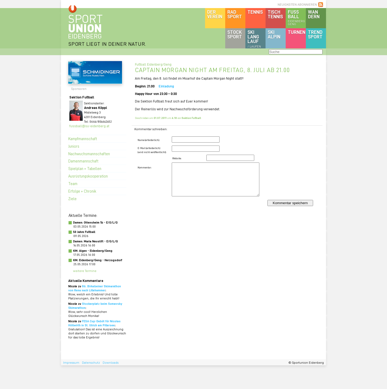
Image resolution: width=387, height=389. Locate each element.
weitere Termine (84, 271)
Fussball (297, 17)
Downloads (111, 362)
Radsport (234, 14)
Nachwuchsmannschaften (89, 153)
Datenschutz (91, 362)
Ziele (72, 198)
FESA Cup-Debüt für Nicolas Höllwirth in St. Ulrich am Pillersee (94, 323)
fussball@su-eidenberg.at (89, 125)
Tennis (255, 12)
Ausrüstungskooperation (88, 176)
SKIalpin (274, 34)
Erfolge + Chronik (82, 191)
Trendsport (315, 34)
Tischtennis (275, 14)
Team (72, 183)
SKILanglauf (254, 38)
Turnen (296, 32)
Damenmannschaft (83, 160)
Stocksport (234, 34)
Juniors (73, 146)
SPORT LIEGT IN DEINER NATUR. (107, 43)
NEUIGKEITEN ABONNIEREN (297, 4)
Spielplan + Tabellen (84, 168)
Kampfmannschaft (82, 138)
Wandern (314, 14)
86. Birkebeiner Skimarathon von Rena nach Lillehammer (94, 288)
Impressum (71, 362)
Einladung (166, 86)
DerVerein (214, 14)
